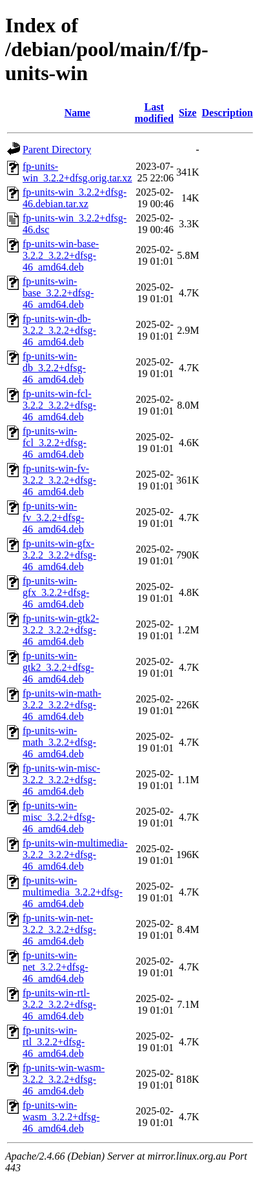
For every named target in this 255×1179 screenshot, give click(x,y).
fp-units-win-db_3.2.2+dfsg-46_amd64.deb (54, 368)
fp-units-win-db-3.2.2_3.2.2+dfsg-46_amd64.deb (59, 330)
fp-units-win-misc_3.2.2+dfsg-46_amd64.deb (59, 817)
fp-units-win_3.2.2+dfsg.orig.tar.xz (77, 172)
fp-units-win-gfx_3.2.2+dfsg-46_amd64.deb (56, 592)
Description (226, 112)
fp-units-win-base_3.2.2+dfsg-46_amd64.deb (58, 293)
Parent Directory (57, 149)
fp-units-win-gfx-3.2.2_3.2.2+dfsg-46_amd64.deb (59, 555)
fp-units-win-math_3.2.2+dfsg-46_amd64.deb (59, 742)
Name (77, 112)
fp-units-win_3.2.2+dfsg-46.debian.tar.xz (75, 198)
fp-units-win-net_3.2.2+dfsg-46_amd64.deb (55, 967)
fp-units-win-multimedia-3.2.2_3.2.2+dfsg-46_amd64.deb (75, 854)
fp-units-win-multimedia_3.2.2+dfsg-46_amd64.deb (73, 892)
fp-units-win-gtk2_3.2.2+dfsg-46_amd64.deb (58, 667)
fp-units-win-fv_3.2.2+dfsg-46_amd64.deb (53, 517)
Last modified (153, 112)
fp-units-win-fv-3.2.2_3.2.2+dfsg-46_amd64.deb (59, 480)
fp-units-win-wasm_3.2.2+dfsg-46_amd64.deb (61, 1117)
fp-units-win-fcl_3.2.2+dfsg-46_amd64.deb (55, 442)
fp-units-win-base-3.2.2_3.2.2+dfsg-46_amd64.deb (61, 255)
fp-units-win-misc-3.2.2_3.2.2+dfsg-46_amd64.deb (61, 780)
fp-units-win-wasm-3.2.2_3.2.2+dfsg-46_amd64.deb (64, 1079)
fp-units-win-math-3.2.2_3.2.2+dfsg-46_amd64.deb (62, 705)
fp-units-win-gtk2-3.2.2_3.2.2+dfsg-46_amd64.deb (61, 630)
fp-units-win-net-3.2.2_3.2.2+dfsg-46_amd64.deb (59, 929)
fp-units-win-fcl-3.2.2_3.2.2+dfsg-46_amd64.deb (59, 405)
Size (188, 112)
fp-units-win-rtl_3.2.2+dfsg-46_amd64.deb (54, 1042)
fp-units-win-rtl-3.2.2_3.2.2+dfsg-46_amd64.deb (59, 1004)
